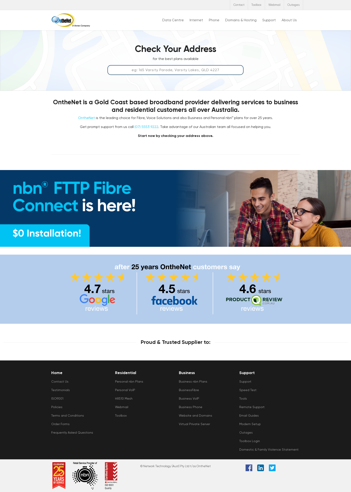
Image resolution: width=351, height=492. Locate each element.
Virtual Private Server (194, 424)
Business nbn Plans (193, 381)
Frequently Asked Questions (72, 432)
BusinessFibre (189, 390)
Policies (56, 407)
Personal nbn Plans (129, 381)
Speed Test (248, 390)
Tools (243, 398)
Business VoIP (189, 398)
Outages (293, 4)
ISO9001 (57, 398)
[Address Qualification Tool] (175, 70)
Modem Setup (250, 424)
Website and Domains (195, 415)
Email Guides (249, 415)
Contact (238, 4)
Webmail (274, 4)
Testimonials (60, 390)
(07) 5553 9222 (146, 127)
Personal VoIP (125, 390)
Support (245, 381)
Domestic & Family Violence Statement (269, 449)
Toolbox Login (249, 441)
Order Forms (60, 424)
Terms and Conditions (67, 415)
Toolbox (256, 4)
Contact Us (59, 381)
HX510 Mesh (124, 398)
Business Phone (190, 407)
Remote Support (252, 407)
